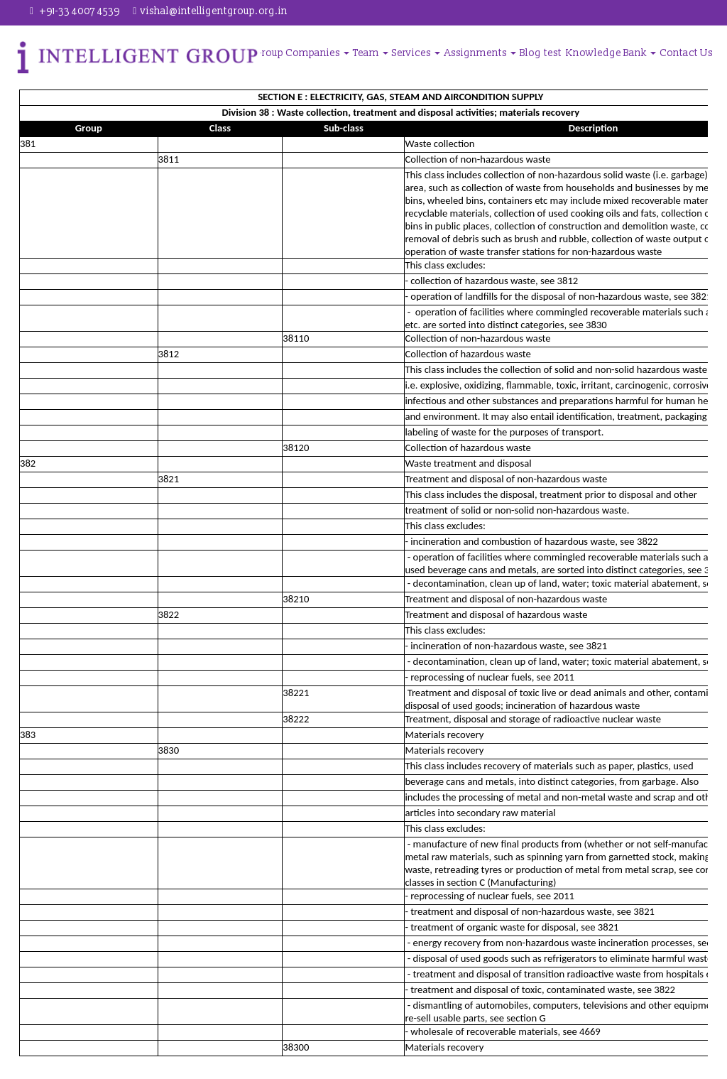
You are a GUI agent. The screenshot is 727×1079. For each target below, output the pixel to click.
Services (417, 53)
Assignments (481, 53)
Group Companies (303, 53)
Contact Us (687, 53)
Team (372, 53)
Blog (531, 53)
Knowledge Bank (611, 53)
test (553, 53)
